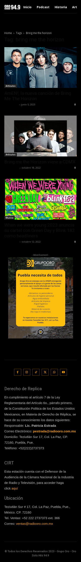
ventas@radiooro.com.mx (34, 523)
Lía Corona (11, 104)
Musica (9, 217)
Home (8, 33)
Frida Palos (11, 167)
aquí (14, 488)
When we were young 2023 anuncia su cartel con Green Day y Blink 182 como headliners (39, 230)
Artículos (11, 85)
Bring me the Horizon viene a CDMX (39, 161)
